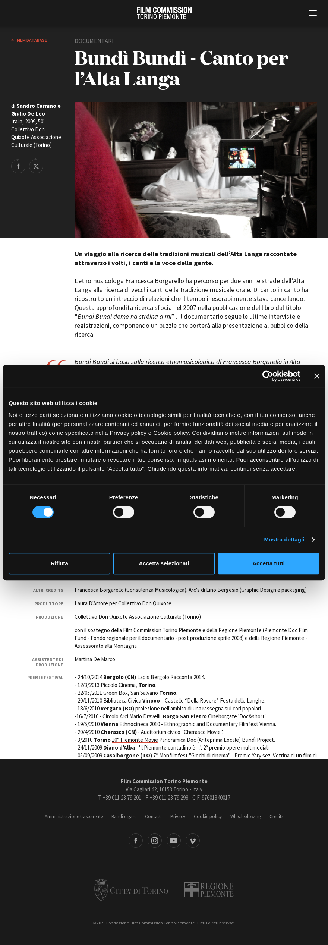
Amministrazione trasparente (74, 816)
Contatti (153, 816)
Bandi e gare (123, 816)
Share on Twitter (36, 165)
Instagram (155, 840)
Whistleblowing (245, 816)
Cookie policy (208, 816)
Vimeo (193, 840)
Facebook (136, 840)
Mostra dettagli (284, 539)
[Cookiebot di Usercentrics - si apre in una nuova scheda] (267, 376)
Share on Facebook (18, 165)
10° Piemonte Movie (135, 739)
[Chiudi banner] (316, 376)
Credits (276, 816)
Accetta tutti (268, 563)
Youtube (174, 840)
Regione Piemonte (209, 889)
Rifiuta (59, 563)
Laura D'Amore (91, 603)
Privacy (177, 816)
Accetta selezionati (164, 563)
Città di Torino (131, 890)
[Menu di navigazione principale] (313, 14)
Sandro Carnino (36, 105)
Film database (31, 40)
